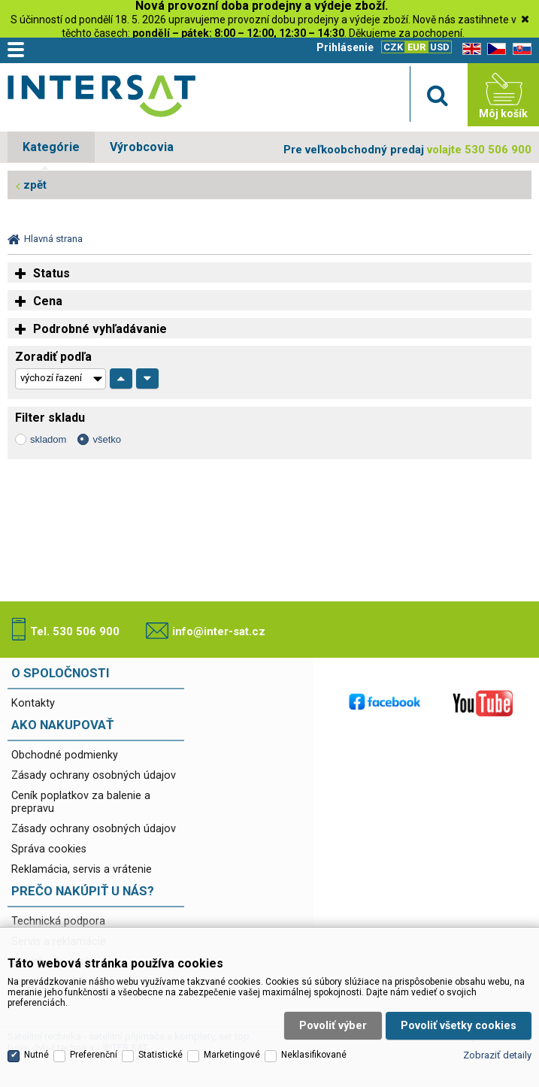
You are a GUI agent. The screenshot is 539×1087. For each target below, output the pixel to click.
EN (469, 49)
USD (440, 47)
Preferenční (93, 1044)
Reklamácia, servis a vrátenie (81, 869)
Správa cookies (48, 849)
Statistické (160, 1044)
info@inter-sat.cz (218, 631)
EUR (416, 47)
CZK (393, 47)
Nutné (36, 1044)
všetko (106, 439)
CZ (494, 49)
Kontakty (33, 703)
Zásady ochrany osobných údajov (93, 775)
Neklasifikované (314, 1044)
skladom (48, 439)
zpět (35, 185)
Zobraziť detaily (497, 1044)
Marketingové (232, 1044)
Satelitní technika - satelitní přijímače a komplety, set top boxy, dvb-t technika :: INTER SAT (101, 98)
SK (519, 49)
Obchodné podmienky (64, 755)
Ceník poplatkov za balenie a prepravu (80, 802)
